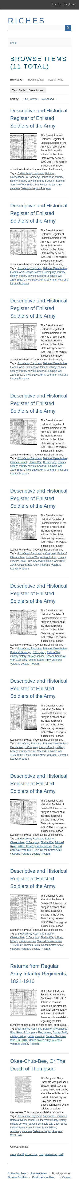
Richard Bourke (46, 180)
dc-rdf (20, 1154)
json (41, 1154)
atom (13, 1154)
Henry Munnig (47, 747)
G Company (31, 367)
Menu (13, 42)
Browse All (16, 79)
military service (27, 180)
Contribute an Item (43, 1177)
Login (56, 4)
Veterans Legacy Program (36, 188)
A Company (49, 553)
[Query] (39, 28)
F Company (39, 652)
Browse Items (39, 1173)
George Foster (33, 272)
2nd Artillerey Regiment (30, 173)
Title (25, 99)
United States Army (51, 184)
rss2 (61, 1154)
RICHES (27, 20)
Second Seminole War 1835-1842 (47, 1123)
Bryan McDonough (20, 652)
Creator (34, 99)
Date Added (47, 99)
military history (48, 557)
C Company (32, 177)
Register (70, 4)
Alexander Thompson (55, 1116)
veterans (15, 188)
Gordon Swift (59, 1032)
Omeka (66, 1177)
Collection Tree (17, 1173)
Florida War (47, 177)
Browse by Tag (35, 79)
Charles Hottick (18, 462)
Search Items (55, 79)
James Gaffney (47, 367)
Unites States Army (28, 564)
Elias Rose (16, 1032)
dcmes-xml (31, 1154)
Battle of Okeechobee (55, 268)
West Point (16, 1135)
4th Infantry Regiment (29, 553)
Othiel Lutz (26, 561)
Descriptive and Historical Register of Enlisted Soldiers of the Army (38, 118)
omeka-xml (51, 1154)
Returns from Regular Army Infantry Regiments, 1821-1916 (38, 973)
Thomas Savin (32, 945)
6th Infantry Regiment (29, 268)
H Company (49, 272)
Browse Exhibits (18, 1177)
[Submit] (68, 28)
